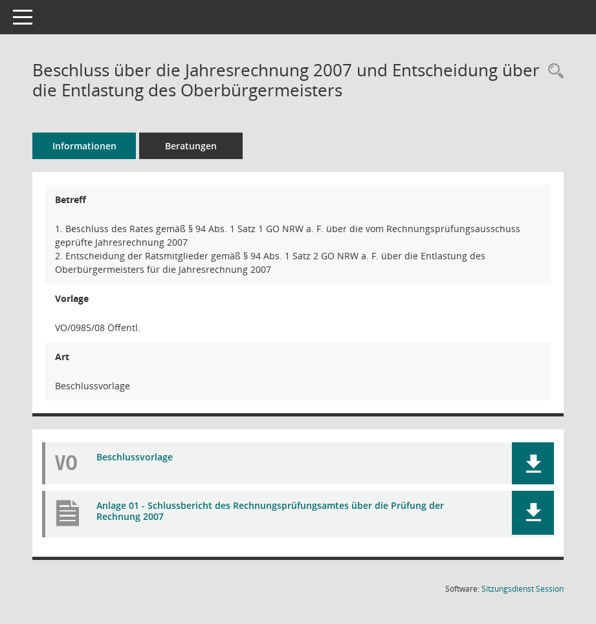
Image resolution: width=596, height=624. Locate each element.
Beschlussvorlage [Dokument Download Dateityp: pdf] (134, 457)
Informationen (84, 146)
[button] (533, 463)
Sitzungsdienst (522, 588)
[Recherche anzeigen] (553, 71)
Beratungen (191, 146)
